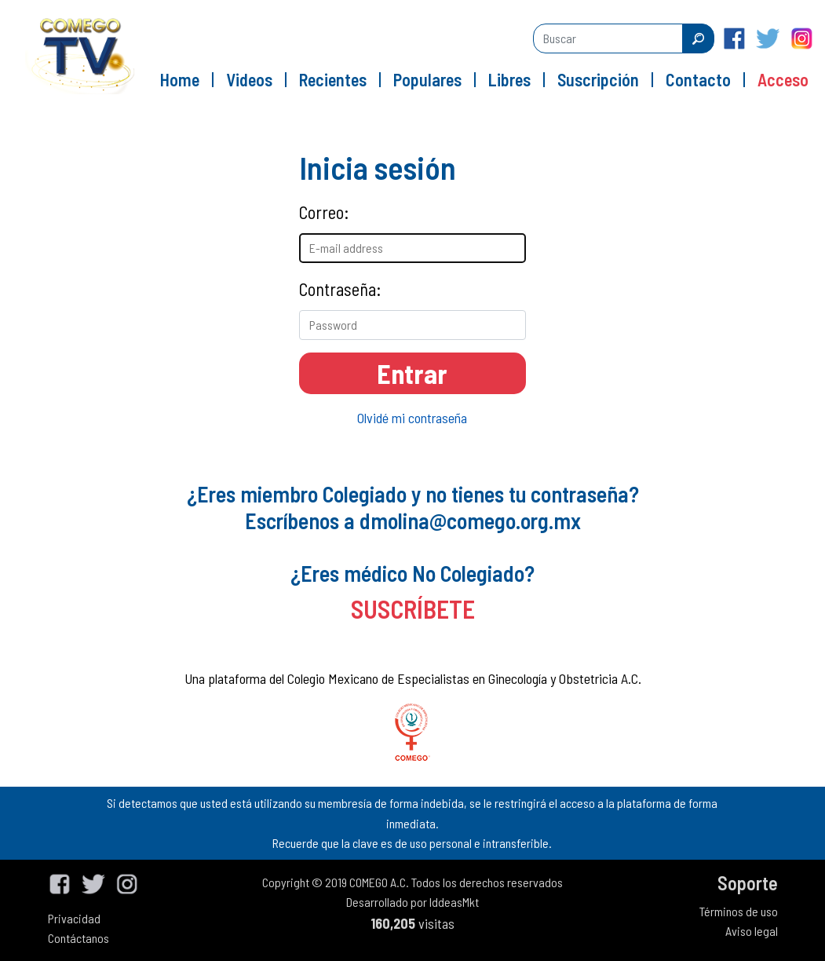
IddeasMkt (454, 901)
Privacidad (74, 918)
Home (179, 79)
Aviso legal (751, 930)
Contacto (698, 79)
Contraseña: (340, 289)
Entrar (412, 373)
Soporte (747, 882)
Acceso (783, 79)
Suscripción (598, 79)
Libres (509, 79)
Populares (427, 79)
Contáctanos (78, 937)
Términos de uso (738, 911)
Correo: (324, 212)
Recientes (333, 79)
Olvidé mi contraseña (412, 417)
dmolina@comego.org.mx (470, 520)
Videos (249, 79)
